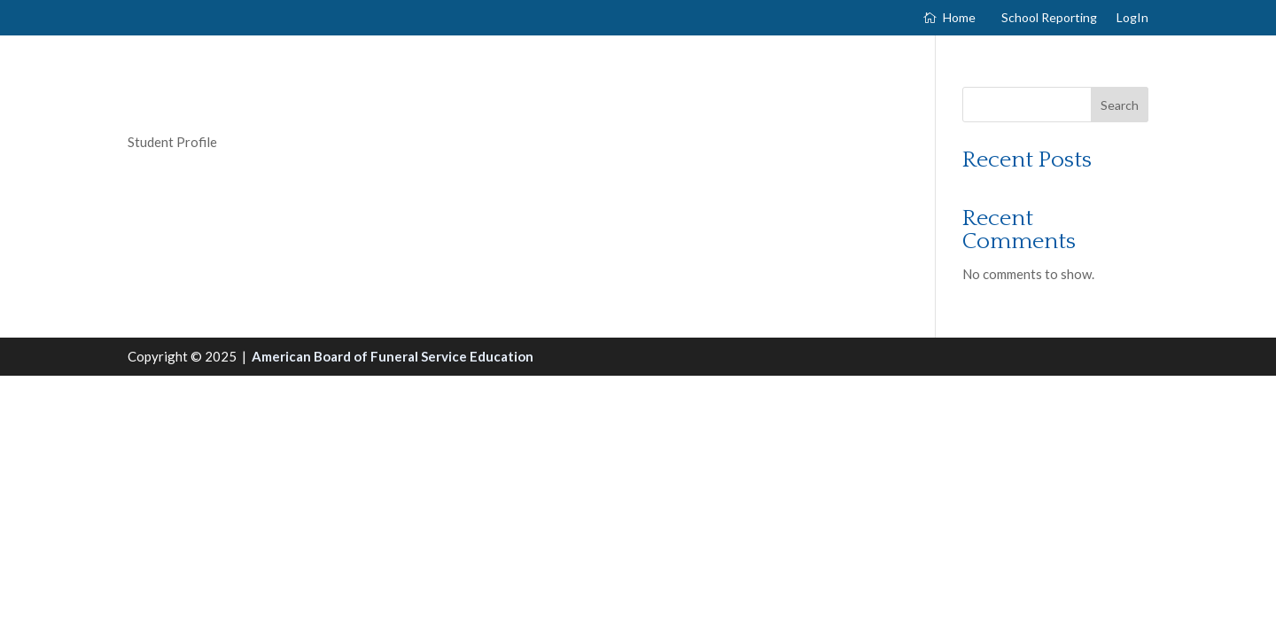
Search (1120, 105)
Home (959, 18)
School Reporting (1049, 18)
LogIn (1132, 18)
